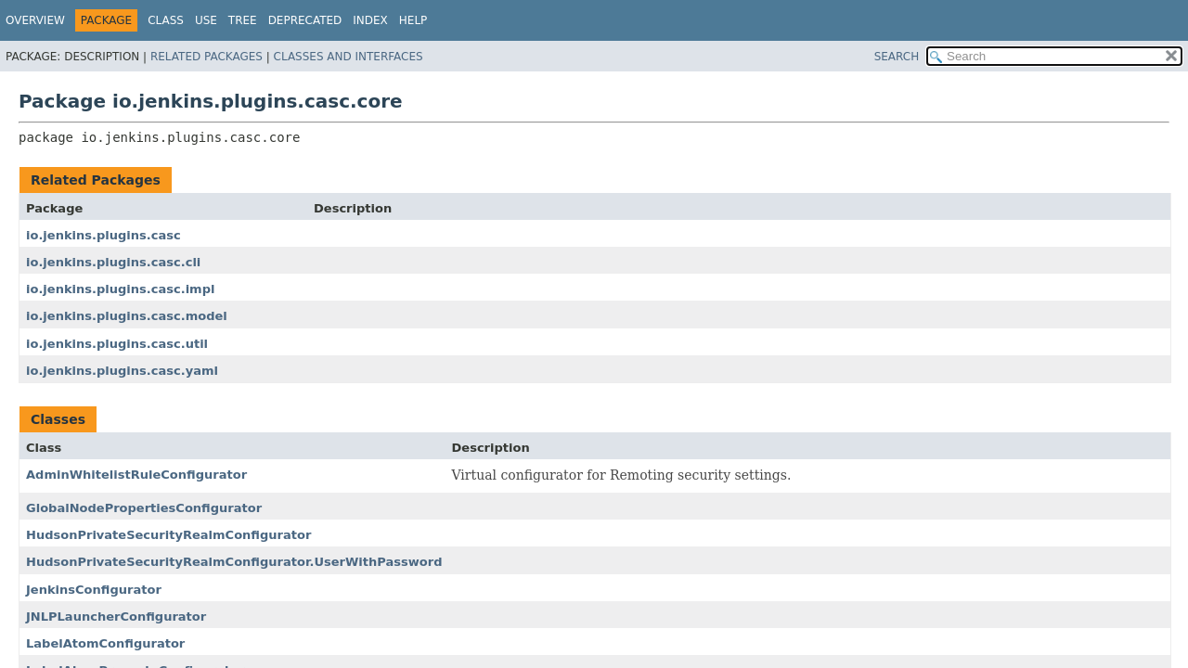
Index (370, 20)
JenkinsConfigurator (93, 590)
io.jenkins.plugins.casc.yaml (122, 371)
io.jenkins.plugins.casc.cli (113, 262)
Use (206, 20)
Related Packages (206, 56)
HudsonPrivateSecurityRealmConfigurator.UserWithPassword (234, 562)
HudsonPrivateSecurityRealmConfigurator (168, 535)
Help (413, 20)
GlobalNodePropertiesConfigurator (144, 508)
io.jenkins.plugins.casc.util (117, 344)
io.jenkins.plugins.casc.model (126, 316)
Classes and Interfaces (348, 56)
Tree (242, 20)
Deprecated (305, 20)
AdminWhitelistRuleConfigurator (136, 475)
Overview (35, 20)
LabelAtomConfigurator (105, 643)
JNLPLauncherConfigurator (116, 616)
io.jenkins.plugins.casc (103, 235)
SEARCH (897, 56)
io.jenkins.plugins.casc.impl (120, 289)
